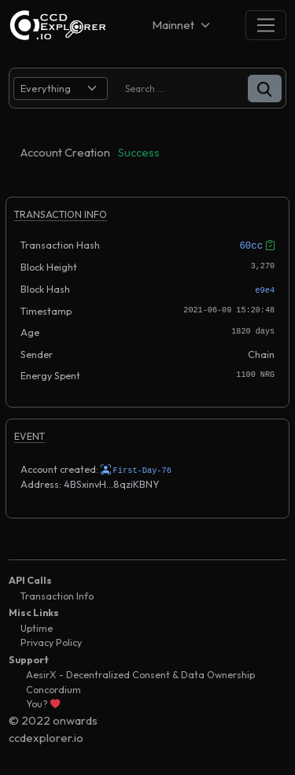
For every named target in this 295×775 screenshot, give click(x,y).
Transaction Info (57, 594)
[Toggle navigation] (265, 24)
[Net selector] (182, 25)
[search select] (60, 88)
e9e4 (265, 288)
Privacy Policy (51, 641)
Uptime (36, 627)
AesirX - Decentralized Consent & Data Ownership (140, 673)
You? (43, 702)
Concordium (53, 688)
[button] (265, 88)
